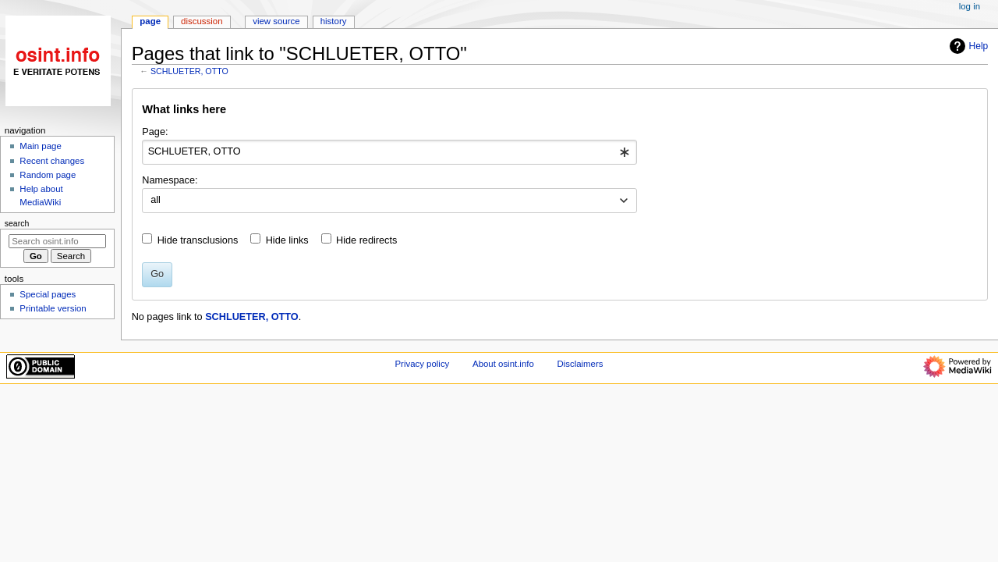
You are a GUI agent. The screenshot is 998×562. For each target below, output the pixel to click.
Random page (47, 175)
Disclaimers (580, 363)
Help (967, 46)
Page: (155, 131)
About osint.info (503, 363)
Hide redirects (366, 240)
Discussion (201, 21)
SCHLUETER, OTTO (189, 71)
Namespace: (169, 180)
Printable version (52, 308)
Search (17, 223)
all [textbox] (155, 199)
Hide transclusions (198, 240)
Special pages (47, 294)
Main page (40, 146)
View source (276, 21)
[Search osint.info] (57, 241)
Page (150, 21)
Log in (969, 6)
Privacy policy (422, 363)
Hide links (287, 240)
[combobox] (389, 152)
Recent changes (51, 160)
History (333, 21)
